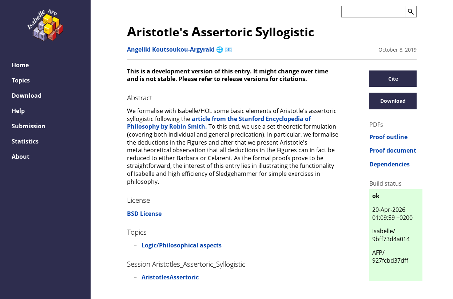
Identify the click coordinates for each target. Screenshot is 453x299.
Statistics (25, 141)
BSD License (144, 214)
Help (18, 111)
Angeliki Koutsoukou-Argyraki (171, 49)
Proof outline (388, 137)
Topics (21, 80)
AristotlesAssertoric (170, 277)
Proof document (392, 150)
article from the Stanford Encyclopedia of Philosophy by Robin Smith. (219, 123)
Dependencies (389, 164)
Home (20, 65)
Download (26, 96)
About (20, 157)
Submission (28, 126)
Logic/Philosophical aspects (182, 245)
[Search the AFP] (373, 11)
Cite (393, 78)
